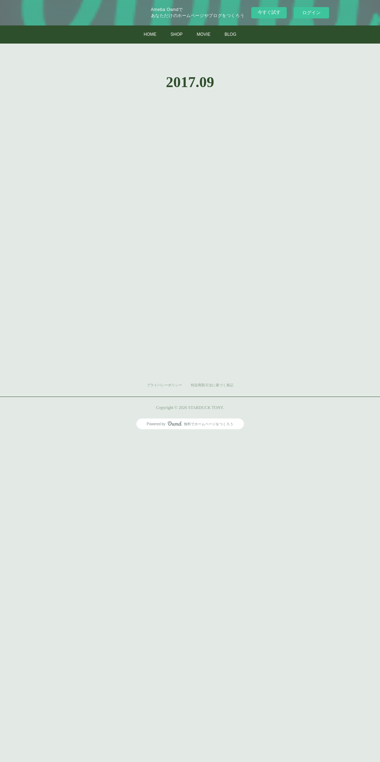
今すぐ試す (269, 12)
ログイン (311, 12)
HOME (150, 34)
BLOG (230, 34)
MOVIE (203, 34)
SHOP (176, 34)
